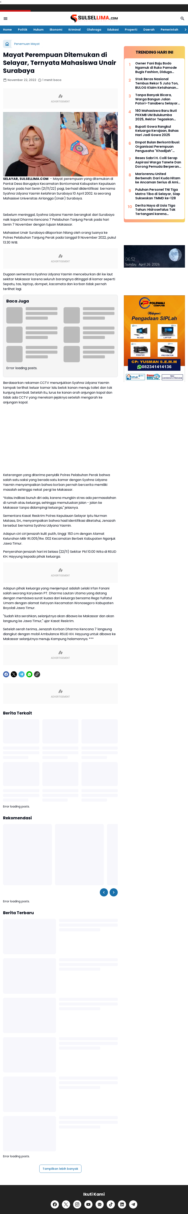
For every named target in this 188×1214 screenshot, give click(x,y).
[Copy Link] (37, 725)
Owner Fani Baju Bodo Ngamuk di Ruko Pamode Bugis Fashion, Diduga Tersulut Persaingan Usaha (157, 67)
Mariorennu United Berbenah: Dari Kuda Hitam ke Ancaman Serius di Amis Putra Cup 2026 (157, 178)
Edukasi (113, 30)
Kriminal (74, 30)
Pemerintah (169, 30)
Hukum (38, 30)
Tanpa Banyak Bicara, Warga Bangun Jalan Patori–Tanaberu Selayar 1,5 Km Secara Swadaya (156, 99)
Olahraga (94, 30)
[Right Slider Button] (184, 29)
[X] (14, 725)
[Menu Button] (5, 18)
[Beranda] (7, 44)
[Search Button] (182, 18)
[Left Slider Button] (104, 943)
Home (7, 30)
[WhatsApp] (29, 725)
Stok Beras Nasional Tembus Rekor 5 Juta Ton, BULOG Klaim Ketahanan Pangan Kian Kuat (156, 83)
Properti (131, 30)
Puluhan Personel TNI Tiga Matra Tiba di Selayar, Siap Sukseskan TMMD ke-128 (157, 194)
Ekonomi (56, 30)
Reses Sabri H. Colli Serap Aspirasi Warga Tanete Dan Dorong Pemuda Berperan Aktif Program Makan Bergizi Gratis (158, 162)
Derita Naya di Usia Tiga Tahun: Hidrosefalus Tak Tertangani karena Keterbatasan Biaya (155, 210)
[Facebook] (6, 725)
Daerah (149, 30)
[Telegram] (22, 725)
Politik (22, 30)
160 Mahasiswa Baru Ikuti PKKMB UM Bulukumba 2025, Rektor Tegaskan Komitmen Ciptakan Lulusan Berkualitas (156, 115)
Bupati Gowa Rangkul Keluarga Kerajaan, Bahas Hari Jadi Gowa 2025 (157, 131)
